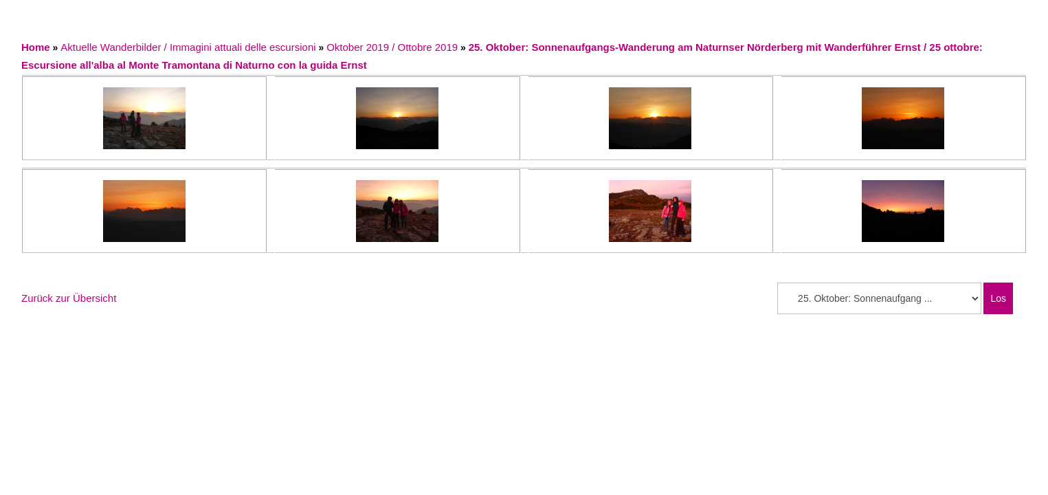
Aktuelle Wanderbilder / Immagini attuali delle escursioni (187, 47)
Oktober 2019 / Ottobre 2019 (392, 47)
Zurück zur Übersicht (68, 298)
